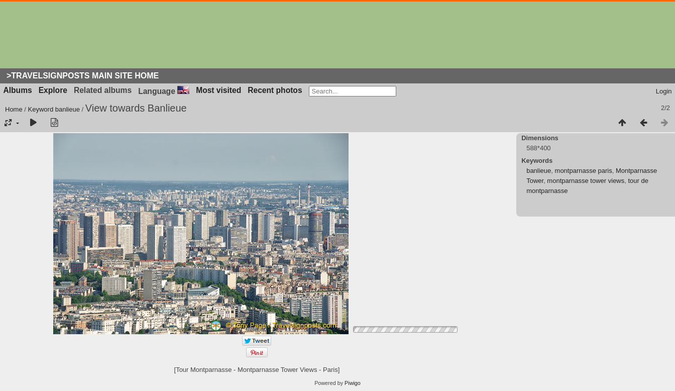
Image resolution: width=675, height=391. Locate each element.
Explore (53, 90)
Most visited (218, 90)
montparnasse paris (583, 170)
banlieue (67, 109)
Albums (18, 90)
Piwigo (353, 383)
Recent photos (275, 90)
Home (14, 109)
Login (664, 91)
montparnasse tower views (585, 180)
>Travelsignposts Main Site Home (83, 75)
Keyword (41, 109)
